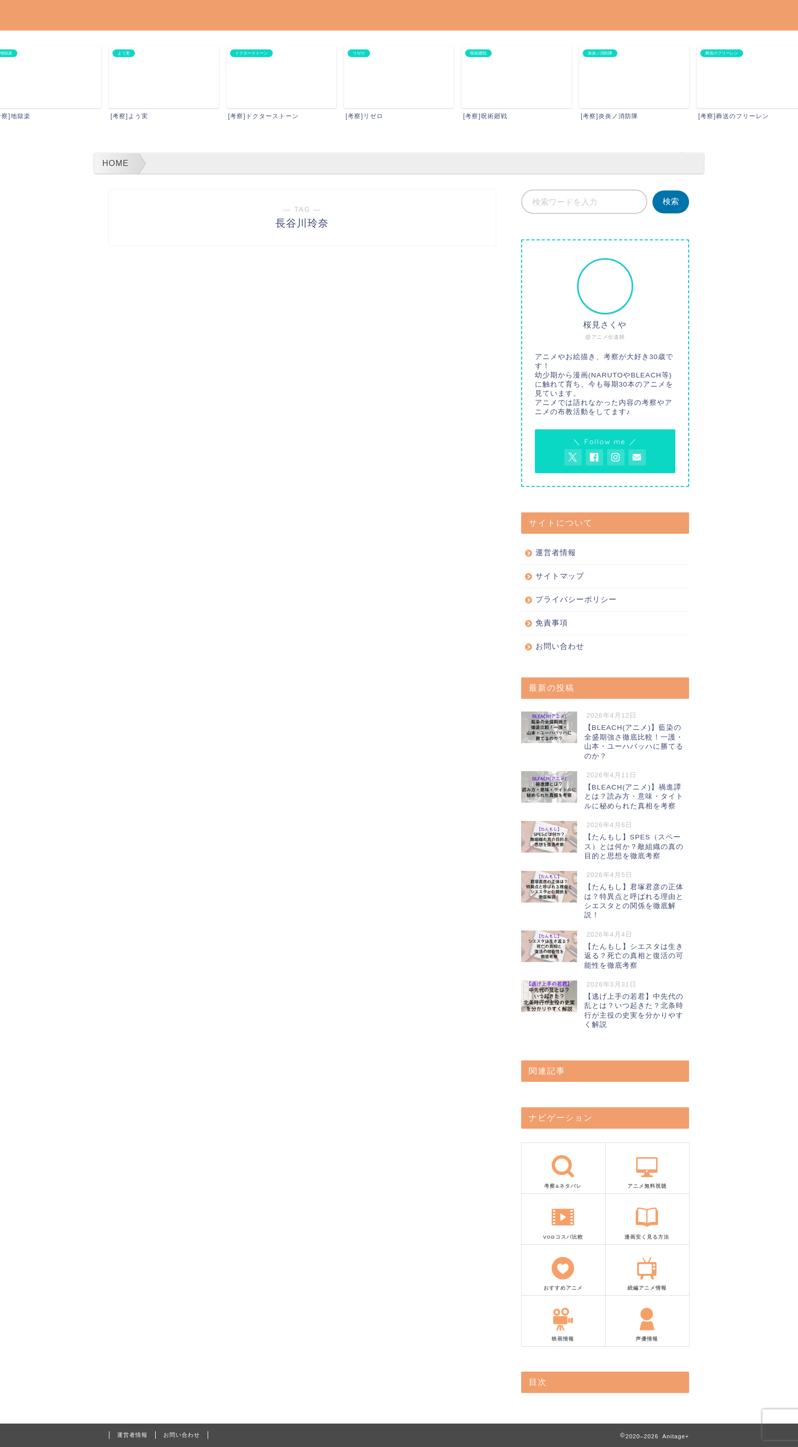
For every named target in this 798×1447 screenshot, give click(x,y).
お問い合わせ (559, 646)
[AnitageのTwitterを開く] (573, 457)
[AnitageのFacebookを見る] (594, 457)
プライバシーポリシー (576, 599)
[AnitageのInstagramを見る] (615, 457)
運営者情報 (555, 552)
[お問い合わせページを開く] (637, 457)
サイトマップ (559, 575)
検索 (671, 201)
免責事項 (551, 622)
